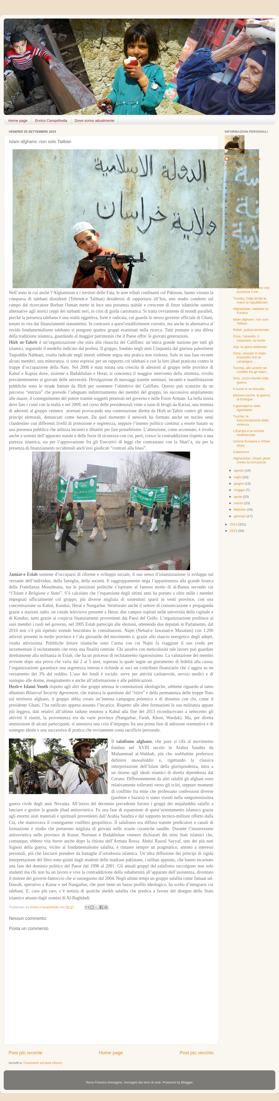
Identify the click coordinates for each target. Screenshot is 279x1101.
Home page (18, 120)
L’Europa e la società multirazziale (248, 433)
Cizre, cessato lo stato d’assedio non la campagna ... (249, 357)
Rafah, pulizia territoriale (251, 330)
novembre (242, 265)
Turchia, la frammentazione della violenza (251, 420)
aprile (238, 496)
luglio (238, 477)
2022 (234, 207)
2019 (234, 227)
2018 (234, 233)
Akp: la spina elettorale (250, 347)
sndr (158, 1082)
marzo (239, 503)
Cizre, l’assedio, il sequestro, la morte (249, 338)
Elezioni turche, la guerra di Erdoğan (251, 397)
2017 (234, 240)
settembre (242, 278)
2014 (234, 524)
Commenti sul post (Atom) (42, 1063)
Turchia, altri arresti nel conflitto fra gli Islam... (251, 370)
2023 (234, 201)
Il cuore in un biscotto (249, 389)
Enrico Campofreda (51, 120)
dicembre (241, 258)
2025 (234, 188)
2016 (234, 246)
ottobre (239, 272)
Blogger (187, 1082)
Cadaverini (241, 452)
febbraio (240, 509)
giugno (239, 483)
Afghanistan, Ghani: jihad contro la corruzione (251, 460)
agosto (239, 470)
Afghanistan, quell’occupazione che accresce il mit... (251, 288)
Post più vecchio (196, 1052)
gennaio (240, 516)
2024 (234, 194)
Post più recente (25, 1052)
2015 (234, 253)
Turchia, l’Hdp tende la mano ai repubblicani (250, 300)
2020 (234, 220)
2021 (234, 214)
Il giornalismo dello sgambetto (247, 408)
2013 (234, 531)
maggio (240, 490)
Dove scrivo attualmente (95, 120)
